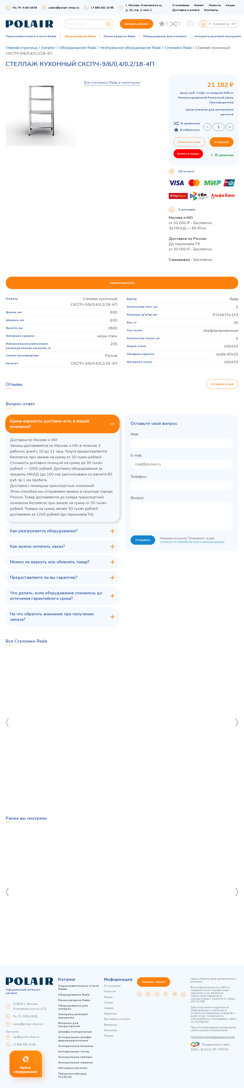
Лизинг (199, 5)
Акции (230, 5)
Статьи (108, 1002)
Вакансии (110, 1024)
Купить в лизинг (188, 154)
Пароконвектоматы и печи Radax (31, 36)
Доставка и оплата (185, 10)
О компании (180, 5)
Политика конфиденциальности (213, 1037)
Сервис (109, 1008)
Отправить (143, 540)
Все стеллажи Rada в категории (112, 82)
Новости (215, 5)
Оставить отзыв (222, 384)
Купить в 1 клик (189, 142)
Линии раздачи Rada (119, 36)
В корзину (221, 142)
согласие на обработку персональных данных (192, 542)
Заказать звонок (136, 24)
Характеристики (122, 283)
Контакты (211, 10)
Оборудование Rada (80, 36)
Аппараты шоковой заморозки (217, 36)
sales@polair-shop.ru (63, 8)
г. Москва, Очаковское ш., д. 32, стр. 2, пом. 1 (144, 7)
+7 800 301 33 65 (24, 1044)
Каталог (67, 979)
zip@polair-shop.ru (26, 1037)
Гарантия (110, 1013)
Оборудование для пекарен (165, 36)
